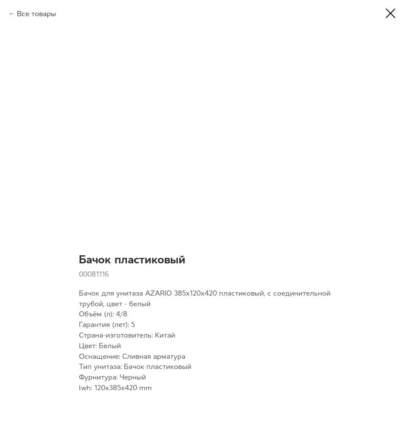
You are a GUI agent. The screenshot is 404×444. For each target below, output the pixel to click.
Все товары (36, 13)
